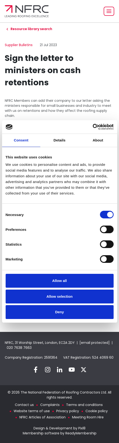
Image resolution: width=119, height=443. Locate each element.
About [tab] (98, 140)
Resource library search (31, 29)
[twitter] (83, 369)
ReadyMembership (80, 433)
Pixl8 (81, 428)
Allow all (59, 281)
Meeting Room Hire (88, 417)
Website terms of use (32, 411)
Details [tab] (60, 140)
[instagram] (47, 369)
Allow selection (59, 296)
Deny (59, 312)
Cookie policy (96, 411)
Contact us (24, 404)
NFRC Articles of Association (42, 417)
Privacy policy (67, 411)
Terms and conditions (84, 404)
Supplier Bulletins (19, 45)
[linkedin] (59, 369)
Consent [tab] (21, 140)
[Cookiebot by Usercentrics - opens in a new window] (92, 127)
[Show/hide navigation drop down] (109, 11)
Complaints (50, 404)
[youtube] (71, 369)
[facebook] (35, 369)
